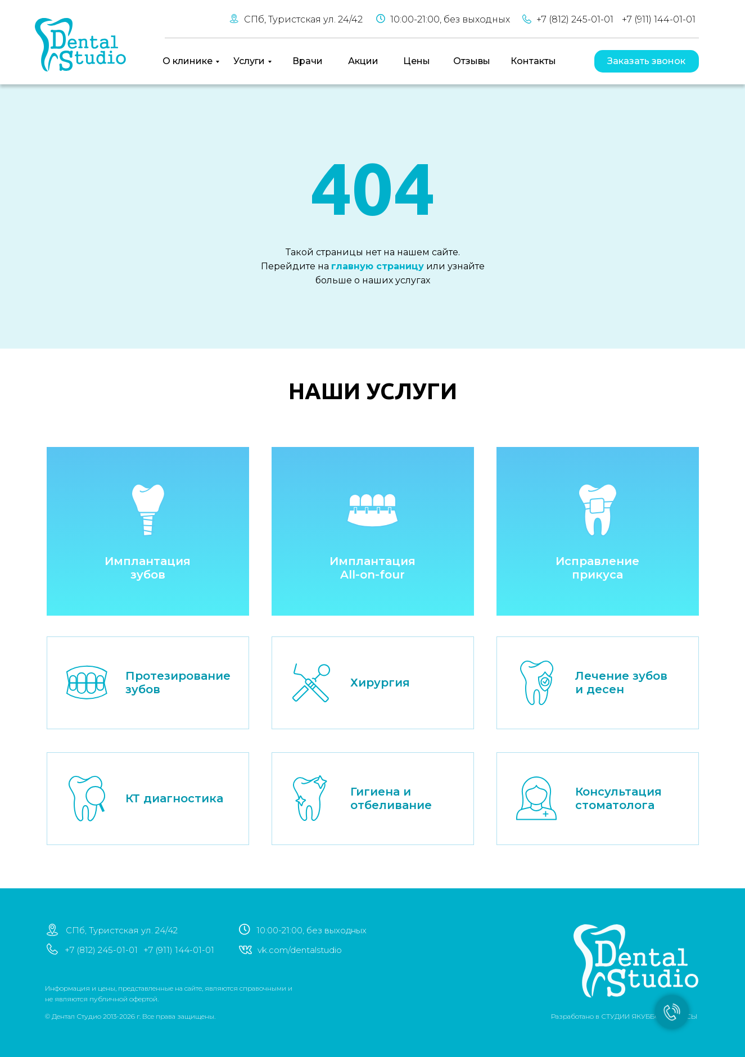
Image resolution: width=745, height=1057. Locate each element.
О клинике (187, 61)
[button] (646, 61)
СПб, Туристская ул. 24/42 (303, 19)
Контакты (533, 61)
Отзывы (471, 61)
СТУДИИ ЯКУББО (604, 1016)
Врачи (307, 61)
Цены (416, 61)
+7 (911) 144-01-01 (659, 19)
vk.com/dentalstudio (273, 950)
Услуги (249, 61)
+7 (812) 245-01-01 (574, 19)
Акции (363, 61)
